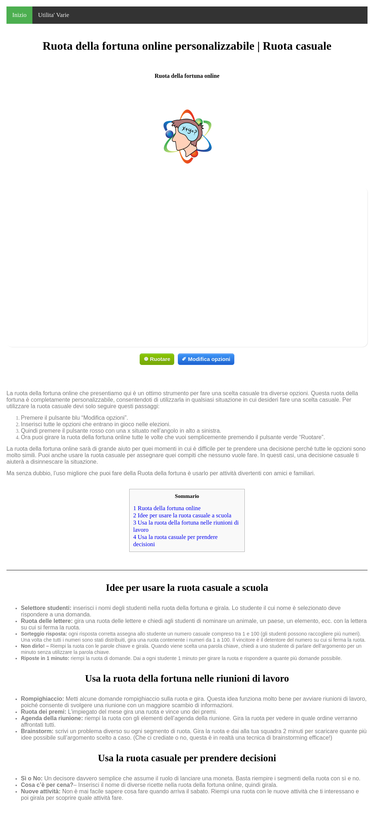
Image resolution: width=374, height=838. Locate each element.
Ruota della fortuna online (166, 508)
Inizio (19, 15)
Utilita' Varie (53, 15)
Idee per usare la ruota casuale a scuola (182, 515)
